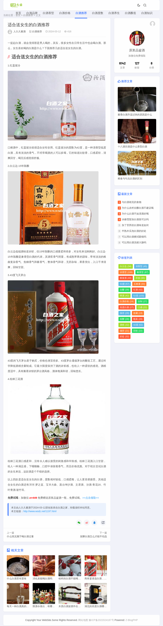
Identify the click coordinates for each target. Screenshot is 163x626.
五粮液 (139, 284)
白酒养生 (114, 13)
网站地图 (83, 620)
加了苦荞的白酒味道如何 (135, 225)
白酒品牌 (32, 13)
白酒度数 (97, 13)
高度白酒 (127, 307)
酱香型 (142, 272)
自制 (142, 301)
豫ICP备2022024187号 (101, 620)
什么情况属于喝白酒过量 (20, 536)
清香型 (141, 266)
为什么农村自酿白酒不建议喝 (138, 207)
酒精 (124, 324)
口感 (142, 307)
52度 (138, 295)
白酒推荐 (81, 13)
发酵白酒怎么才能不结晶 (93, 536)
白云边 (125, 266)
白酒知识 (147, 13)
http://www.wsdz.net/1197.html (39, 511)
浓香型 (126, 272)
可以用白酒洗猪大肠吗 (134, 242)
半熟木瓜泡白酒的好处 (134, 231)
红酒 (138, 289)
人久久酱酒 (19, 31)
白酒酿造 (130, 13)
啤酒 (124, 295)
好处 (124, 336)
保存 (124, 313)
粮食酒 (125, 278)
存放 (140, 278)
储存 (124, 330)
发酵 (124, 319)
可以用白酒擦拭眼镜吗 (134, 236)
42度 (138, 324)
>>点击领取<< (90, 497)
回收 (138, 330)
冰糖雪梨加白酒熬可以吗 (135, 219)
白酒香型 (48, 13)
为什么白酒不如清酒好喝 (135, 213)
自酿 (124, 289)
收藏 (138, 313)
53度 (124, 284)
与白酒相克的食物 (131, 202)
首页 (18, 13)
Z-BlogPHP (132, 620)
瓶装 (138, 319)
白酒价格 (64, 13)
